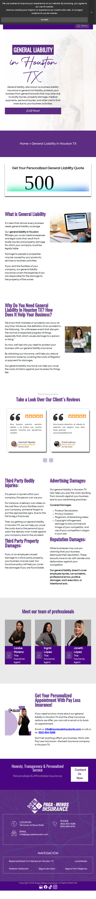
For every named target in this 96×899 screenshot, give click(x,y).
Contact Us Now (80, 798)
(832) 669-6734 (67, 851)
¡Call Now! (33, 135)
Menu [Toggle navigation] (82, 50)
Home (24, 168)
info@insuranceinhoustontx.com (63, 754)
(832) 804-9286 (46, 757)
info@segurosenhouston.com (34, 859)
